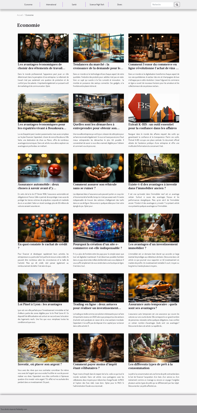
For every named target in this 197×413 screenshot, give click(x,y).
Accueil (20, 15)
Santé (74, 4)
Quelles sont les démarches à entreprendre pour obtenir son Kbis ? (95, 128)
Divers (119, 4)
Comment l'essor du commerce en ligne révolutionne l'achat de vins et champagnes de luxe (153, 68)
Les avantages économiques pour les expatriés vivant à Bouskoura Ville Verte (41, 128)
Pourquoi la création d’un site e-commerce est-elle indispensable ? (97, 246)
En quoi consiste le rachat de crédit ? (42, 246)
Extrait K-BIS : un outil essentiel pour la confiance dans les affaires (152, 126)
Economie (28, 4)
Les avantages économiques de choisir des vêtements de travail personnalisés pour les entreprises (42, 68)
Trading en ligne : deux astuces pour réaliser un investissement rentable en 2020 (95, 308)
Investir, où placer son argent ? (40, 364)
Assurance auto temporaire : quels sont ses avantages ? (152, 306)
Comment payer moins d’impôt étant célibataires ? (95, 366)
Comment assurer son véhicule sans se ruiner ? (95, 186)
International (51, 4)
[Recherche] (162, 4)
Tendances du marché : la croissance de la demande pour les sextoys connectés (97, 68)
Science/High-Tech (97, 4)
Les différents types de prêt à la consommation (150, 366)
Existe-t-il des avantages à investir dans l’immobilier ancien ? (152, 186)
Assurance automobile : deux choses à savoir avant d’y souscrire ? (38, 188)
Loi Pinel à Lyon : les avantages (40, 304)
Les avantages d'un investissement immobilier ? (153, 246)
